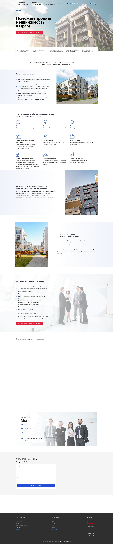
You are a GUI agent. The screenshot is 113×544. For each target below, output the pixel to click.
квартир (32, 95)
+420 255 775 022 (90, 531)
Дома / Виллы (19, 521)
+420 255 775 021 (21, 2)
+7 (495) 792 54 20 (35, 2)
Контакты (94, 9)
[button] (29, 32)
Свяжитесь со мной (36, 485)
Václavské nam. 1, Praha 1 (64, 3)
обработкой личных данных (33, 478)
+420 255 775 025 (90, 533)
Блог (82, 9)
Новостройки (19, 527)
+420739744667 (48, 2)
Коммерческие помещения (22, 525)
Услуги (72, 9)
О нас (87, 9)
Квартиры (18, 523)
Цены (77, 9)
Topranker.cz (68, 541)
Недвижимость (62, 9)
